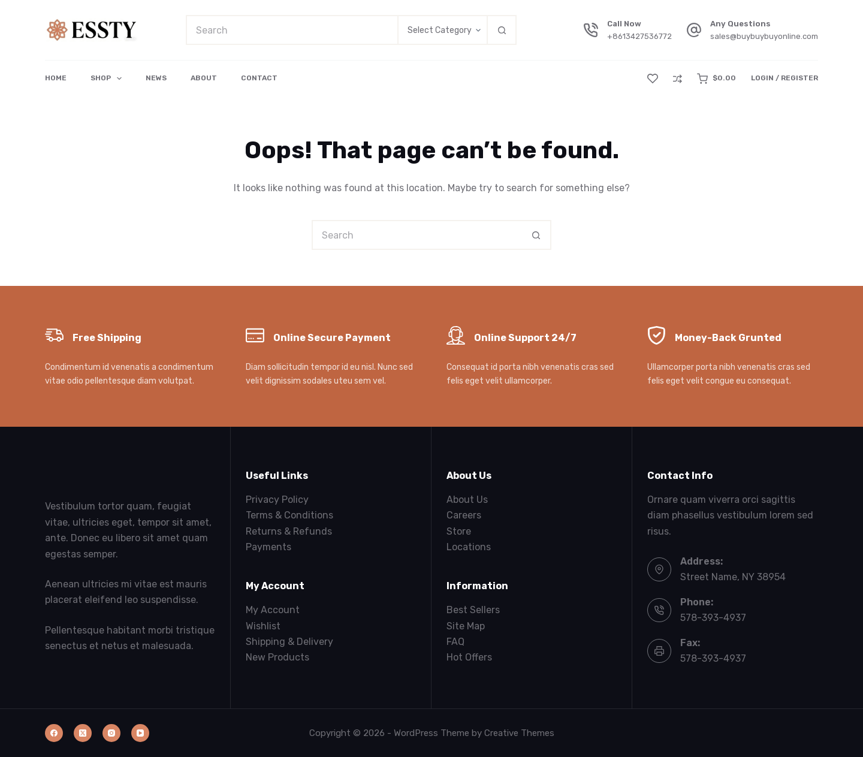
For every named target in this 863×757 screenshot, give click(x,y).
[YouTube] (140, 733)
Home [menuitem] (56, 78)
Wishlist (263, 626)
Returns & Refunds (289, 531)
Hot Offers (469, 657)
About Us (467, 499)
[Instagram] (111, 733)
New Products (277, 657)
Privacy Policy (277, 499)
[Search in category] (442, 30)
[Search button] (502, 30)
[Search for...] (291, 30)
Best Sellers (473, 610)
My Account (273, 610)
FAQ (455, 641)
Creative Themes (519, 733)
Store (458, 531)
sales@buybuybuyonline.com (764, 36)
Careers (463, 515)
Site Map (465, 626)
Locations (468, 547)
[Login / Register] (784, 79)
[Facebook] (54, 733)
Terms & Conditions (289, 515)
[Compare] (677, 78)
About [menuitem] (204, 78)
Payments (268, 547)
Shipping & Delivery (289, 641)
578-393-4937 (713, 617)
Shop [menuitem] (108, 78)
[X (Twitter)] (83, 733)
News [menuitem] (156, 78)
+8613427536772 (639, 36)
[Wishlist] (652, 78)
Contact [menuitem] (259, 78)
